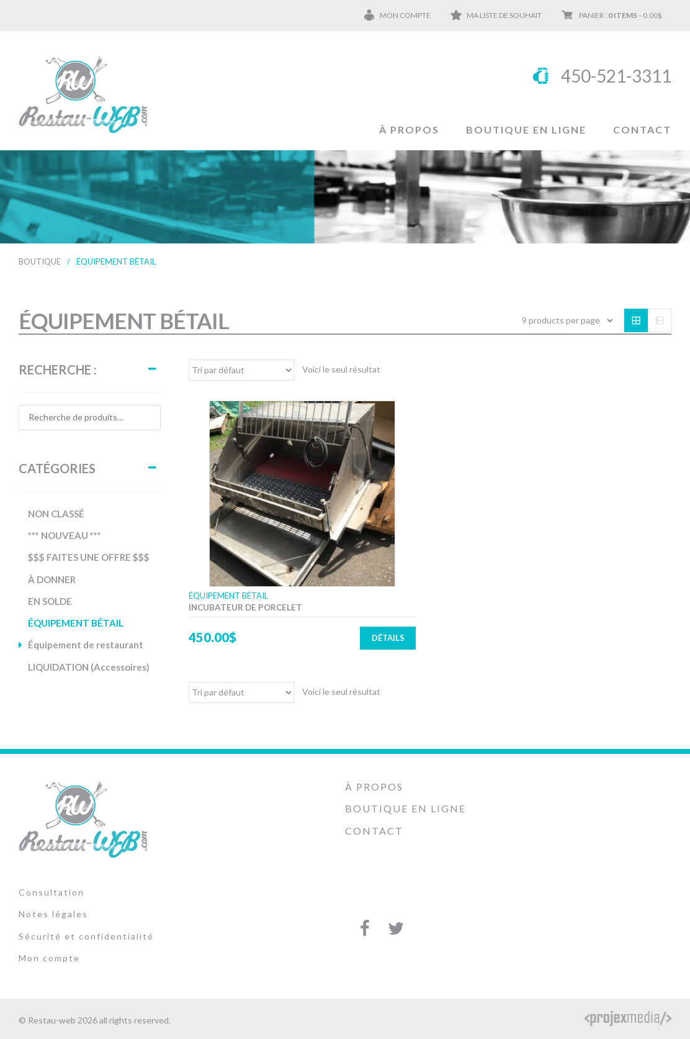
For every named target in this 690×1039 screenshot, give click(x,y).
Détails (388, 638)
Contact (642, 129)
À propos (409, 129)
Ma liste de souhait (504, 15)
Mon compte (405, 15)
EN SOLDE (50, 601)
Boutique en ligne (526, 129)
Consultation (51, 892)
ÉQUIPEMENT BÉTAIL (75, 622)
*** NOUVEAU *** (64, 535)
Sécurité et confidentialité (86, 936)
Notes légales (53, 914)
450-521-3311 (616, 75)
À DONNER (52, 579)
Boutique (40, 261)
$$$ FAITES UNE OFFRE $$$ (89, 557)
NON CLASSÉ (56, 513)
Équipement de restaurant (85, 644)
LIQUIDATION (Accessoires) (89, 667)
